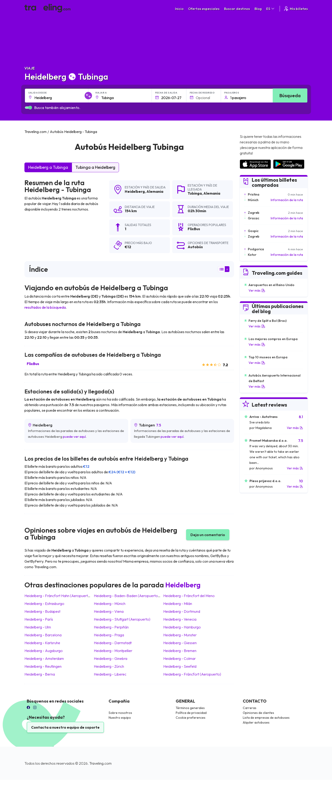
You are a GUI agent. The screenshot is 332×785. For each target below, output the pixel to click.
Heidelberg (135, 191)
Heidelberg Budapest (42, 611)
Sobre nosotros (120, 713)
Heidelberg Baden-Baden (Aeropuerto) (126, 595)
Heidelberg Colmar (179, 658)
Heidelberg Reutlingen (43, 666)
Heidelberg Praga (109, 635)
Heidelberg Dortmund (181, 611)
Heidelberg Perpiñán (111, 627)
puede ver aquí (74, 436)
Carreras (249, 708)
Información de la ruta (287, 200)
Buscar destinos (237, 8)
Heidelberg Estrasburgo (44, 603)
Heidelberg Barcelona (43, 635)
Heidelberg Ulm (37, 627)
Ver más (257, 290)
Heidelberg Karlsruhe (42, 642)
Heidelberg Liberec (110, 674)
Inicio (179, 8)
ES (270, 8)
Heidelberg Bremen (179, 650)
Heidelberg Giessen (180, 642)
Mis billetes (295, 9)
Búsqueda (290, 95)
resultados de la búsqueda (45, 307)
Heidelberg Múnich (109, 603)
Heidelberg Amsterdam (44, 658)
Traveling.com (100, 763)
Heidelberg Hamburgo (182, 627)
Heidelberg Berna (39, 674)
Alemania (154, 191)
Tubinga (195, 193)
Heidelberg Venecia (179, 619)
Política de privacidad (191, 713)
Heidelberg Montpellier (113, 650)
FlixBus (33, 363)
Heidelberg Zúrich (109, 666)
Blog (258, 8)
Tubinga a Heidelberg (95, 167)
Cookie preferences (190, 718)
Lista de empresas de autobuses (266, 718)
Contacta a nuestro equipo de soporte (65, 727)
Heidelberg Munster (180, 635)
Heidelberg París (38, 619)
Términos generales (190, 708)
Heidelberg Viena (109, 611)
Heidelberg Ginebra (110, 658)
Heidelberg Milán (177, 603)
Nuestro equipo (120, 718)
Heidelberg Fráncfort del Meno (189, 595)
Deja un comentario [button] (207, 534)
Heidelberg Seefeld (179, 666)
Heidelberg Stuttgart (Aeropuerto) (122, 619)
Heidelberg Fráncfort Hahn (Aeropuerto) (57, 595)
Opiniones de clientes (258, 713)
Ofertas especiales (203, 8)
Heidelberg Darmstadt (113, 642)
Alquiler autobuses (256, 722)
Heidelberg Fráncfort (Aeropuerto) (192, 674)
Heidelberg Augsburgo (43, 650)
